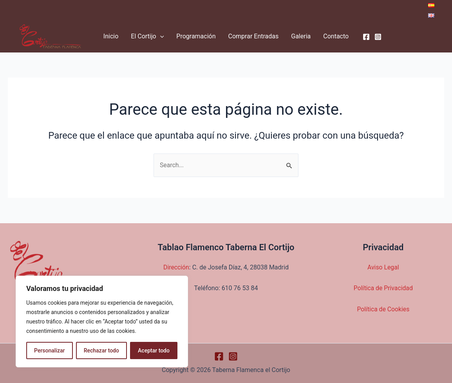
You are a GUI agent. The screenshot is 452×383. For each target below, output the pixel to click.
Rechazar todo (101, 350)
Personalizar (49, 350)
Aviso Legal (383, 267)
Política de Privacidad (383, 288)
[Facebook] (366, 36)
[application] (160, 36)
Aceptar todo (154, 350)
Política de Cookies (383, 309)
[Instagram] (377, 36)
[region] (102, 321)
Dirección (176, 267)
